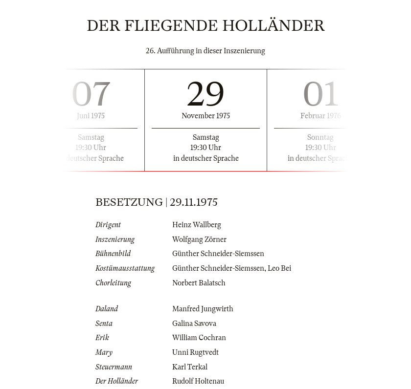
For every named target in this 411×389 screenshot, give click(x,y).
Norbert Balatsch (199, 283)
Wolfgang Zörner (199, 239)
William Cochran (199, 338)
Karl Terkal (189, 367)
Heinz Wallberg (196, 225)
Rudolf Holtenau (198, 381)
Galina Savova (194, 323)
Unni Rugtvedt (195, 352)
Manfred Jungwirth (202, 309)
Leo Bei (279, 268)
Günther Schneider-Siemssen (218, 254)
